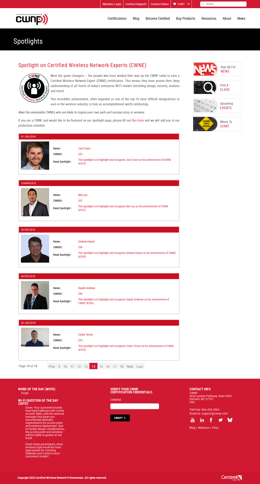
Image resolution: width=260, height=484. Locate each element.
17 (115, 366)
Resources (209, 18)
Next (130, 366)
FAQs (215, 428)
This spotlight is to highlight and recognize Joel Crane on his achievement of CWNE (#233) (124, 161)
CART (181, 4)
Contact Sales (160, 4)
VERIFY (118, 418)
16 (108, 366)
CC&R (24, 393)
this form (138, 120)
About (227, 18)
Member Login (112, 4)
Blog (136, 18)
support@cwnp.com (215, 413)
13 (86, 366)
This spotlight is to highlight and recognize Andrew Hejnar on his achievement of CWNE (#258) (127, 254)
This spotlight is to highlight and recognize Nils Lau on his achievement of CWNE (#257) (123, 208)
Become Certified (158, 18)
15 (101, 366)
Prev (52, 366)
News (241, 18)
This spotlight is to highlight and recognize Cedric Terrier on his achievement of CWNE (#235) (126, 347)
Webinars (203, 428)
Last (139, 366)
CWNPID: (116, 400)
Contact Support (136, 4)
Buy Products (185, 18)
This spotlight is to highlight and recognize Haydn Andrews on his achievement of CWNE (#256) (123, 301)
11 (72, 366)
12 (79, 366)
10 (65, 366)
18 (122, 366)
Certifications (117, 18)
